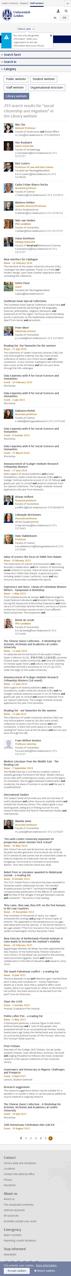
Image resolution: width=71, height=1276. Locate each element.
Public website (16, 79)
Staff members (37, 3)
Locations (9, 1168)
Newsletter (10, 1254)
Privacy (8, 1180)
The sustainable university (19, 1205)
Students (24, 3)
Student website (44, 79)
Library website (16, 96)
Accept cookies (17, 1271)
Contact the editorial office (19, 1174)
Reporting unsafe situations (20, 1240)
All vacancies (11, 1215)
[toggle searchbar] (66, 11)
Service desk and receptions (20, 1163)
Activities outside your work (20, 1221)
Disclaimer (10, 1185)
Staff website (15, 87)
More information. (46, 1265)
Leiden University (10, 3)
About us (9, 1199)
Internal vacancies (14, 1210)
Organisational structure (46, 87)
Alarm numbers (13, 1235)
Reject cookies (46, 1271)
